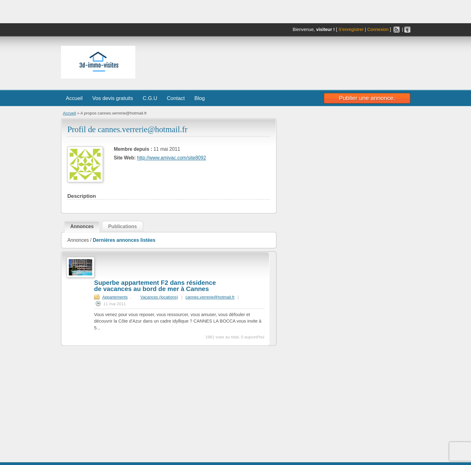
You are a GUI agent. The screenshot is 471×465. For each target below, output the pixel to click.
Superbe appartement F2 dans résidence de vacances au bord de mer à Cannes (155, 286)
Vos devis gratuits (112, 98)
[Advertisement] (323, 61)
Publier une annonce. (367, 98)
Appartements (115, 297)
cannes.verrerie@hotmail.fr (209, 297)
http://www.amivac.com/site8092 (171, 158)
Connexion (377, 29)
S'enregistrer (351, 29)
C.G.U (149, 98)
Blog (199, 98)
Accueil (74, 98)
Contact (176, 98)
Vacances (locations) (159, 297)
